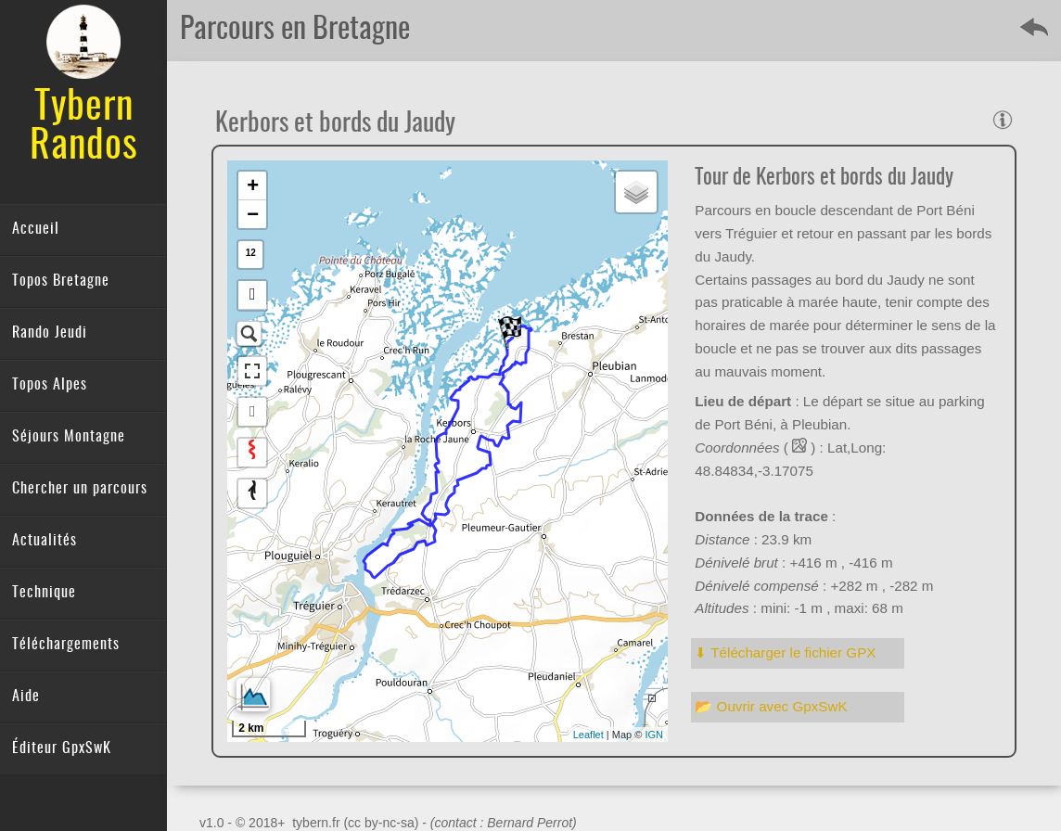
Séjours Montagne (68, 436)
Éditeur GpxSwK (61, 748)
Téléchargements (66, 644)
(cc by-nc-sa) (380, 822)
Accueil (35, 229)
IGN (654, 734)
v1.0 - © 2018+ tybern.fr (271, 822)
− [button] (253, 213)
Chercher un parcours (79, 488)
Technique (44, 592)
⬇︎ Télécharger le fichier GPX (785, 652)
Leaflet (588, 734)
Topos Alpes (49, 384)
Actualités (44, 540)
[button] (252, 295)
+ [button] (253, 185)
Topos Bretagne (60, 281)
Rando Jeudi (49, 333)
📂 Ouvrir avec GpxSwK (771, 706)
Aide (26, 696)
